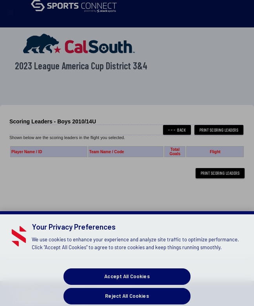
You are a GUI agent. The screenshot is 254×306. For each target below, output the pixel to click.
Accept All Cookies (126, 282)
